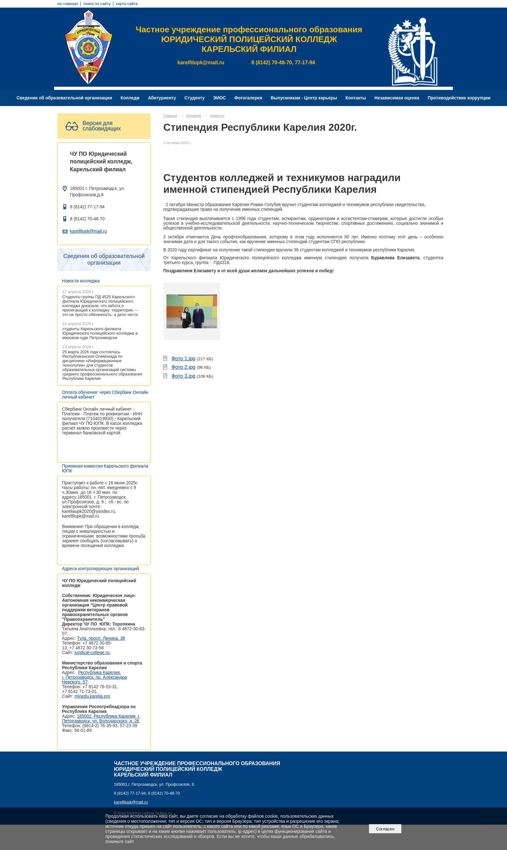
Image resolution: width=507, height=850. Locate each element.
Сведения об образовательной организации (64, 98)
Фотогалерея (248, 98)
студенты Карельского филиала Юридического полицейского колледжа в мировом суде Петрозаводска (100, 333)
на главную (67, 4)
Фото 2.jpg (184, 367)
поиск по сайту (96, 4)
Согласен (385, 829)
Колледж (130, 98)
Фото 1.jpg (184, 358)
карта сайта (127, 4)
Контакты (356, 98)
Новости (217, 115)
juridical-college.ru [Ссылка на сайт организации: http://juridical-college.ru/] (92, 652)
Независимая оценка (396, 98)
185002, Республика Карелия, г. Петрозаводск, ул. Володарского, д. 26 (101, 718)
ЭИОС (219, 98)
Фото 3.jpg (184, 376)
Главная (170, 115)
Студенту (195, 98)
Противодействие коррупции (459, 98)
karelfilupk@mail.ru (88, 231)
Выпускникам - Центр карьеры (304, 98)
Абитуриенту (162, 98)
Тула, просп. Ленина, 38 (101, 638)
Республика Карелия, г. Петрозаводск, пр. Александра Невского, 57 (94, 677)
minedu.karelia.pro (92, 696)
